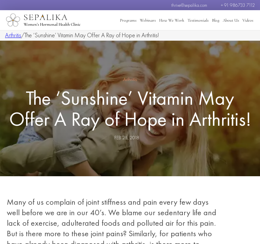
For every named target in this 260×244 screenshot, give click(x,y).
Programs (128, 20)
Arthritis (13, 35)
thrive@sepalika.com (189, 5)
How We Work (171, 20)
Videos (247, 20)
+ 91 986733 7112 (238, 5)
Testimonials (198, 20)
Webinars (148, 20)
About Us (231, 20)
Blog (215, 20)
